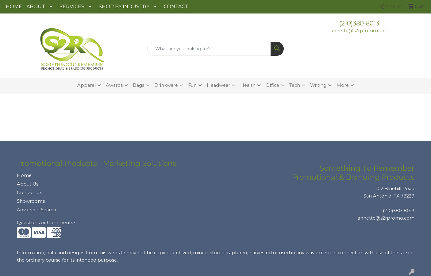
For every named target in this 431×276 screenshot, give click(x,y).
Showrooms (31, 201)
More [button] (343, 85)
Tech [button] (294, 85)
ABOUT (35, 7)
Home (24, 175)
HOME (14, 7)
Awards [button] (114, 85)
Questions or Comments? (46, 222)
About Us (27, 184)
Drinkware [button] (166, 85)
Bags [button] (138, 85)
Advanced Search (36, 210)
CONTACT (176, 7)
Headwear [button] (218, 85)
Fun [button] (192, 85)
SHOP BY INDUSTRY (124, 7)
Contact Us (29, 192)
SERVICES (72, 7)
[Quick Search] (209, 49)
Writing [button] (318, 85)
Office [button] (272, 85)
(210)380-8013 (359, 23)
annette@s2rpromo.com (359, 30)
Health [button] (248, 85)
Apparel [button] (86, 85)
